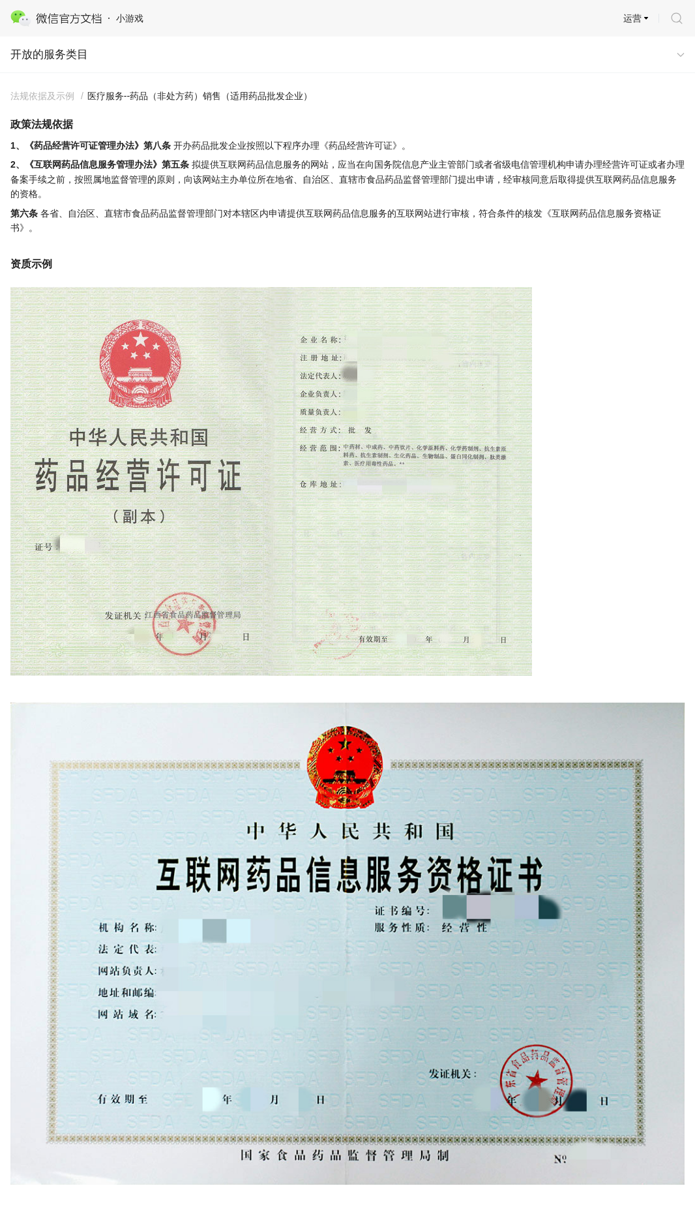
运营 (632, 18)
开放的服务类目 (49, 54)
